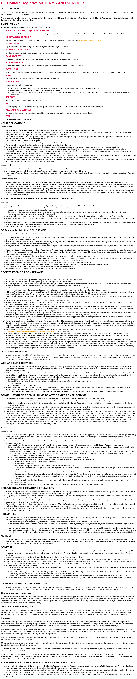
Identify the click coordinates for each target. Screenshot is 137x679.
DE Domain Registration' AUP (90, 40)
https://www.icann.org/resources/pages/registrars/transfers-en (30, 331)
